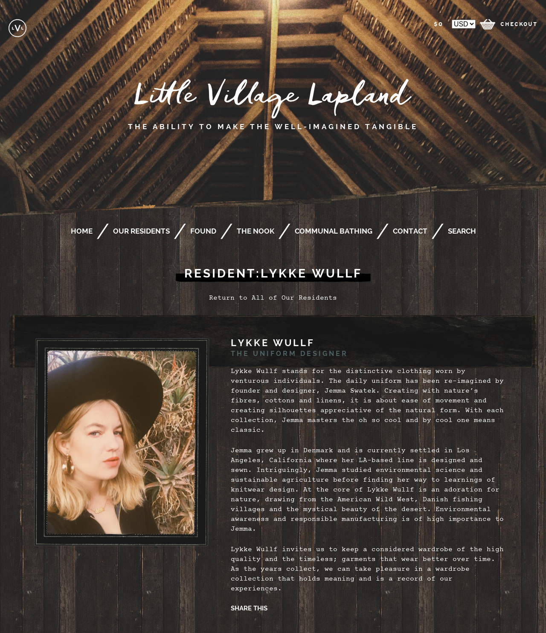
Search (462, 231)
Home (82, 231)
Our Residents (141, 231)
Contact (410, 231)
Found (203, 231)
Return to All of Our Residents (273, 298)
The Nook (255, 231)
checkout (518, 24)
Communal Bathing (333, 231)
